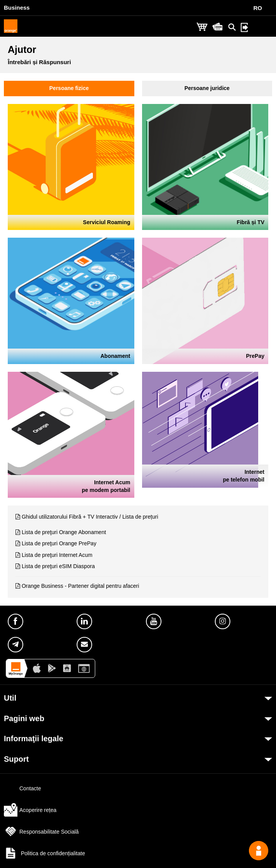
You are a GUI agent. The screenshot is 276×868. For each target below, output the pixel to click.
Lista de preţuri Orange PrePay (59, 543)
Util (10, 698)
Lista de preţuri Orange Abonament (64, 532)
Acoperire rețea (30, 810)
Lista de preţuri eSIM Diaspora (58, 566)
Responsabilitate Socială (41, 832)
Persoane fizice (69, 88)
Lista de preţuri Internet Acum (57, 555)
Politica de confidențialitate (44, 853)
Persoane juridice (207, 88)
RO (258, 8)
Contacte (22, 788)
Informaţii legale (33, 738)
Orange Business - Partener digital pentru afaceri (80, 586)
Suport (16, 759)
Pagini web (24, 718)
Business (17, 7)
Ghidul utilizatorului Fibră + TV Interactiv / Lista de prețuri (90, 517)
